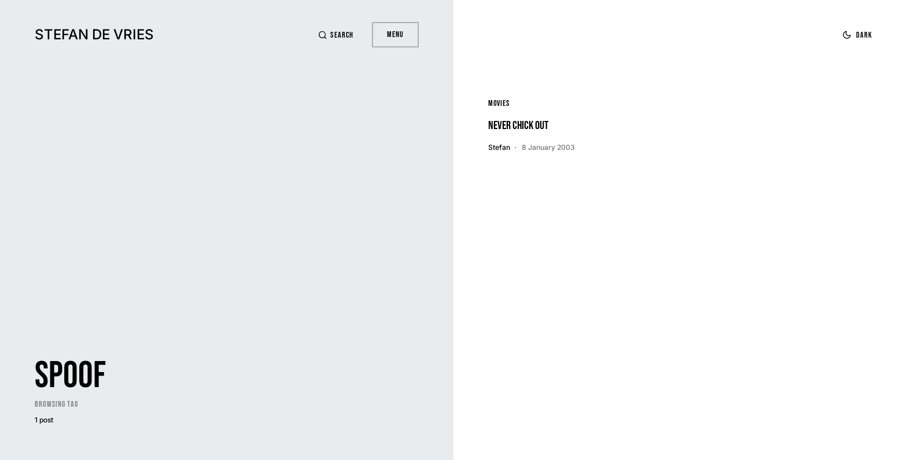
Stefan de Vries (94, 34)
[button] (335, 35)
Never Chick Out (518, 126)
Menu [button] (395, 34)
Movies (498, 103)
